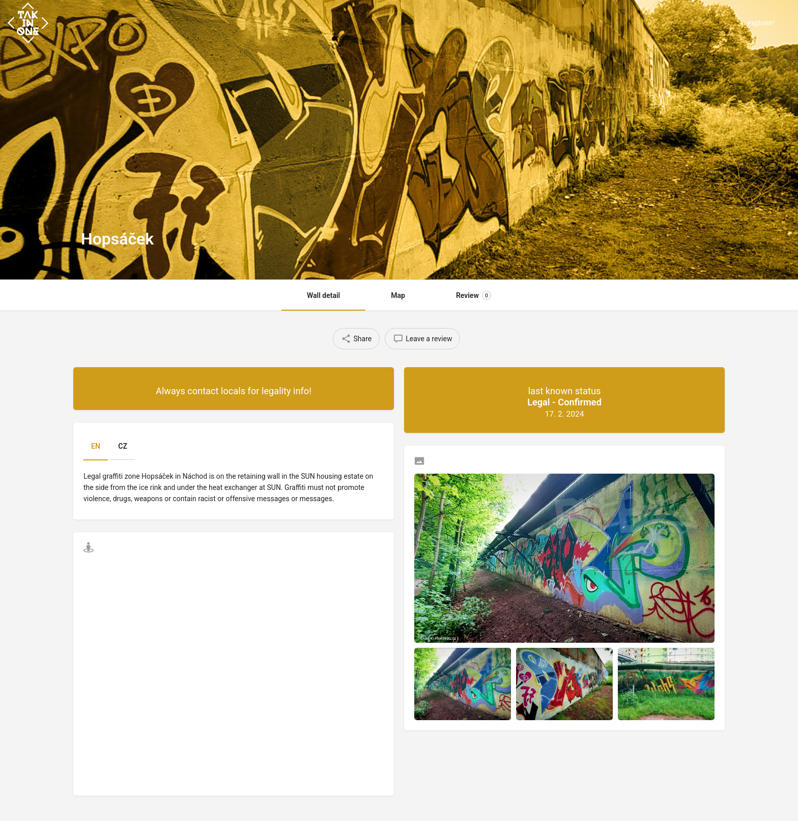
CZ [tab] (122, 446)
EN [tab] (95, 446)
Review (473, 295)
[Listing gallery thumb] (564, 558)
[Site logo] (29, 22)
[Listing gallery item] (462, 684)
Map (398, 295)
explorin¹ (761, 23)
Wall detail (323, 295)
